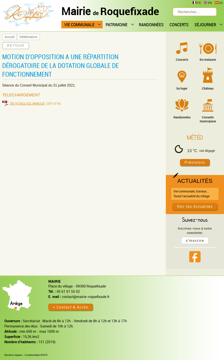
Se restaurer (208, 59)
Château (208, 88)
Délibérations (28, 37)
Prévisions (195, 162)
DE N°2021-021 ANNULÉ (27, 103)
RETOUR (15, 45)
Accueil (9, 37)
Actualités (194, 181)
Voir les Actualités (195, 206)
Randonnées (182, 117)
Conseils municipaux (208, 119)
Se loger (181, 88)
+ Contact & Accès (70, 307)
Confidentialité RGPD (35, 355)
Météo (195, 137)
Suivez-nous (195, 219)
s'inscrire (195, 240)
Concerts (182, 59)
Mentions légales (13, 355)
